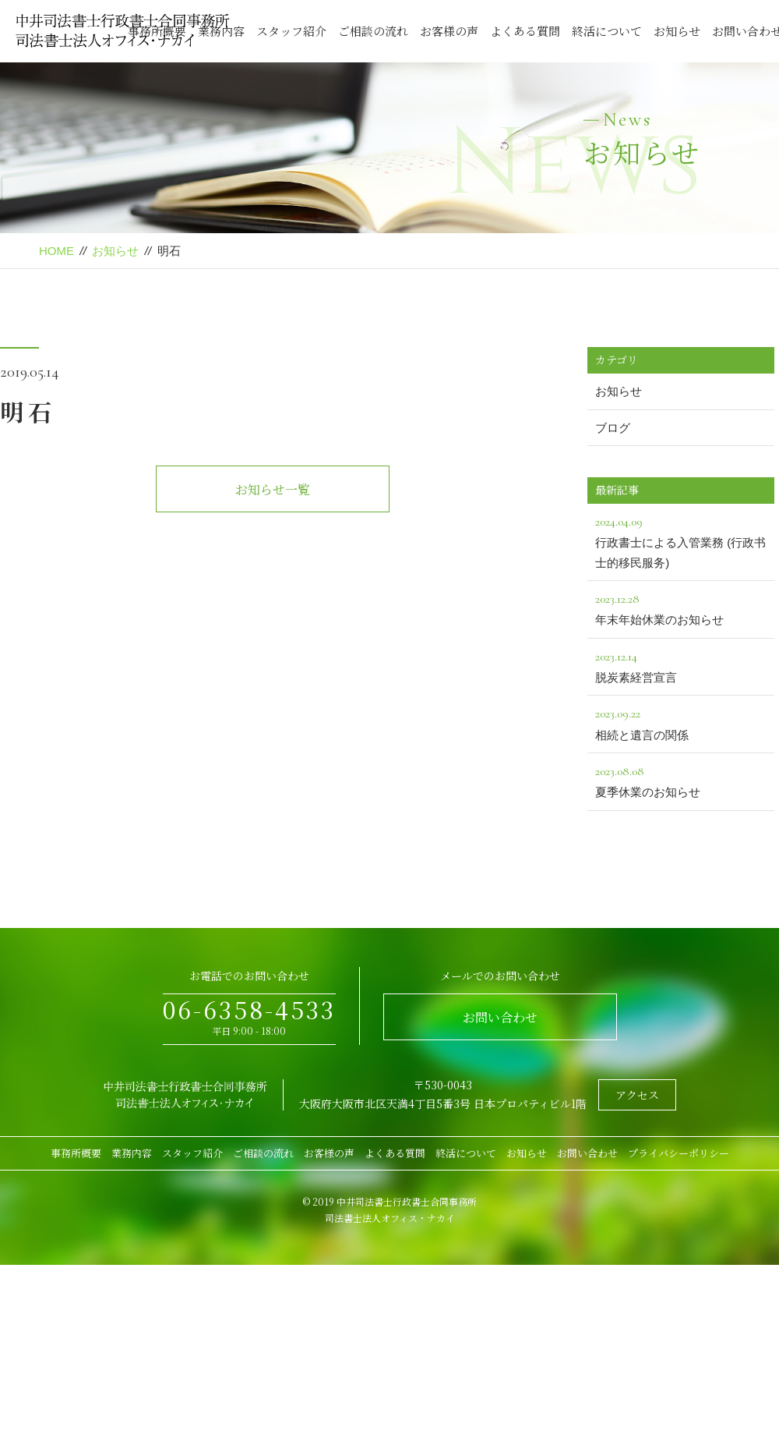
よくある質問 (525, 31)
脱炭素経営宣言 (681, 665)
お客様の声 (449, 31)
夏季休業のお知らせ (681, 780)
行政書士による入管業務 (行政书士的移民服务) (681, 540)
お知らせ (677, 31)
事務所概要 (76, 1153)
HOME (56, 250)
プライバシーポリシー (678, 1153)
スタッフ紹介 (291, 31)
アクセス (637, 1095)
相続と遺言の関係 (681, 722)
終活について (607, 31)
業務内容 (131, 1153)
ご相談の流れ (373, 31)
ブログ (612, 427)
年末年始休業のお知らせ (681, 607)
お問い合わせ (500, 1017)
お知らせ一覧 (272, 489)
